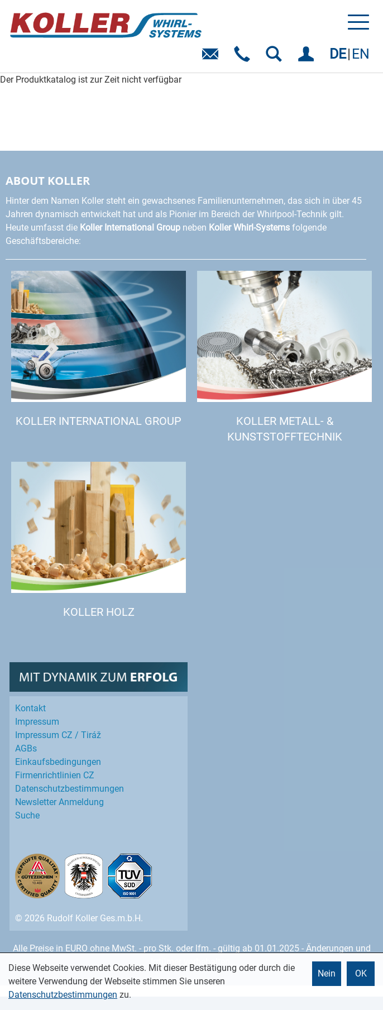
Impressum (37, 721)
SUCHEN (276, 58)
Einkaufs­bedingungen (58, 762)
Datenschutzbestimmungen (62, 994)
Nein (327, 973)
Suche (27, 815)
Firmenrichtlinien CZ (54, 775)
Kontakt (30, 708)
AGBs (26, 748)
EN (361, 54)
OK (361, 973)
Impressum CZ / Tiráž (58, 735)
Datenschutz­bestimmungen (69, 788)
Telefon (244, 58)
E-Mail (212, 58)
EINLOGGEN (308, 58)
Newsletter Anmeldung (59, 802)
